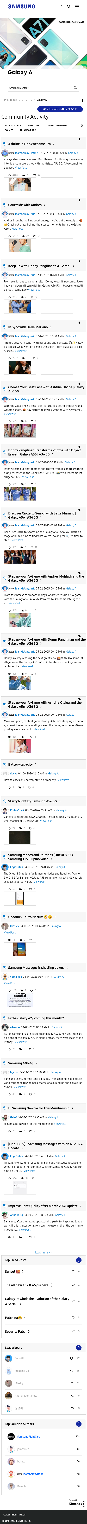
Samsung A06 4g (20, 1063)
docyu (13, 773)
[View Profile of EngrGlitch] (21, 1358)
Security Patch (16, 1331)
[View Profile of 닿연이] (19, 1408)
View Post (21, 167)
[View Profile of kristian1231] (22, 1370)
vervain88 (16, 976)
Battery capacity (20, 764)
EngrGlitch (16, 867)
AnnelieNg (16, 1215)
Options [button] (77, 100)
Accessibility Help (14, 1514)
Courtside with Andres (25, 205)
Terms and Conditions (16, 1521)
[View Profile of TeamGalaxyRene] (33, 1474)
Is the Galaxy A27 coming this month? (36, 1018)
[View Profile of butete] (21, 1461)
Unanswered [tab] (28, 130)
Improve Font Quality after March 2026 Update (43, 1206)
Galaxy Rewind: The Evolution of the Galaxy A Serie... (37, 1301)
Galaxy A (73, 153)
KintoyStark (17, 810)
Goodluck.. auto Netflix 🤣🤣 (30, 917)
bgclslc (14, 1072)
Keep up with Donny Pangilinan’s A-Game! (39, 266)
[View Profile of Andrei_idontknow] (26, 1395)
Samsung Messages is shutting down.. (36, 968)
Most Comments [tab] (57, 125)
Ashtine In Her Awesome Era (29, 144)
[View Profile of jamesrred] (23, 1449)
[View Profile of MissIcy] (19, 1383)
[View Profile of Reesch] (21, 1486)
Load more (41, 1252)
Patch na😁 (14, 1318)
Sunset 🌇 (13, 1271)
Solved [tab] (9, 130)
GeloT (13, 1117)
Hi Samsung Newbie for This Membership (38, 1108)
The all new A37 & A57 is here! (27, 1285)
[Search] (43, 88)
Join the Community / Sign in (60, 109)
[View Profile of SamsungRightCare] (28, 1436)
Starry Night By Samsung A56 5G (32, 801)
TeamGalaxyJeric (25, 214)
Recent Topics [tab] (13, 125)
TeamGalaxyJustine (26, 153)
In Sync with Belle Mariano (28, 327)
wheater (15, 1027)
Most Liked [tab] (34, 125)
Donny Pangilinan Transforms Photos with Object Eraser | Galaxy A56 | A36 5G (44, 452)
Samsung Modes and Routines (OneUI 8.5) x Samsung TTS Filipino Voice (40, 857)
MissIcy (14, 926)
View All (44, 1260)
